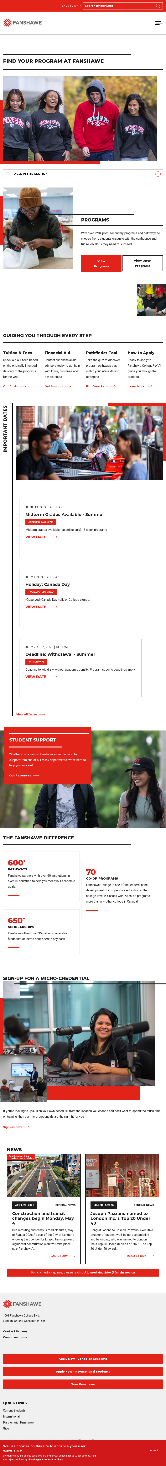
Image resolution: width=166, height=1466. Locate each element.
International (11, 1416)
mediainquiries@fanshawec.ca (112, 1272)
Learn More (136, 386)
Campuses (11, 1337)
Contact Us (11, 1331)
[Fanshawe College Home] (83, 1304)
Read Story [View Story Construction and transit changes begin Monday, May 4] (58, 1256)
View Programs (101, 263)
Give (6, 1428)
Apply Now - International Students (83, 1371)
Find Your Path (97, 386)
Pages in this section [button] (30, 174)
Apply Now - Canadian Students (83, 1359)
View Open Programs (142, 263)
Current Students (14, 1410)
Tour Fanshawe (83, 1384)
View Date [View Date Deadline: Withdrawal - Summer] (35, 677)
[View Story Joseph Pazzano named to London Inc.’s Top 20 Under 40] (122, 1175)
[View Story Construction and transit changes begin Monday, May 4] (43, 1175)
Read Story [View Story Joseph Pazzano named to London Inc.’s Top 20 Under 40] (136, 1256)
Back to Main (71, 5)
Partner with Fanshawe (18, 1422)
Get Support (54, 386)
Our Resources (20, 775)
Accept (153, 1451)
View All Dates (26, 714)
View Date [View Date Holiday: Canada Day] (35, 607)
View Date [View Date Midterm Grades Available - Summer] (35, 537)
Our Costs (10, 386)
